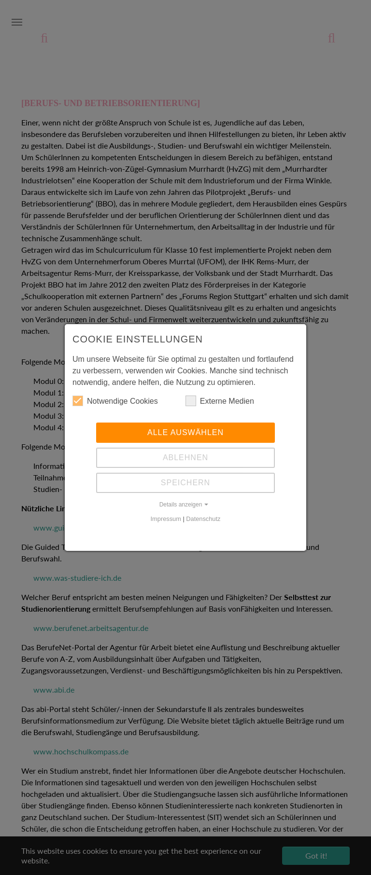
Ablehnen (185, 457)
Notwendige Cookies (115, 401)
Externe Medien (220, 401)
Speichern (185, 483)
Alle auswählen (185, 432)
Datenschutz (203, 518)
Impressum (166, 518)
